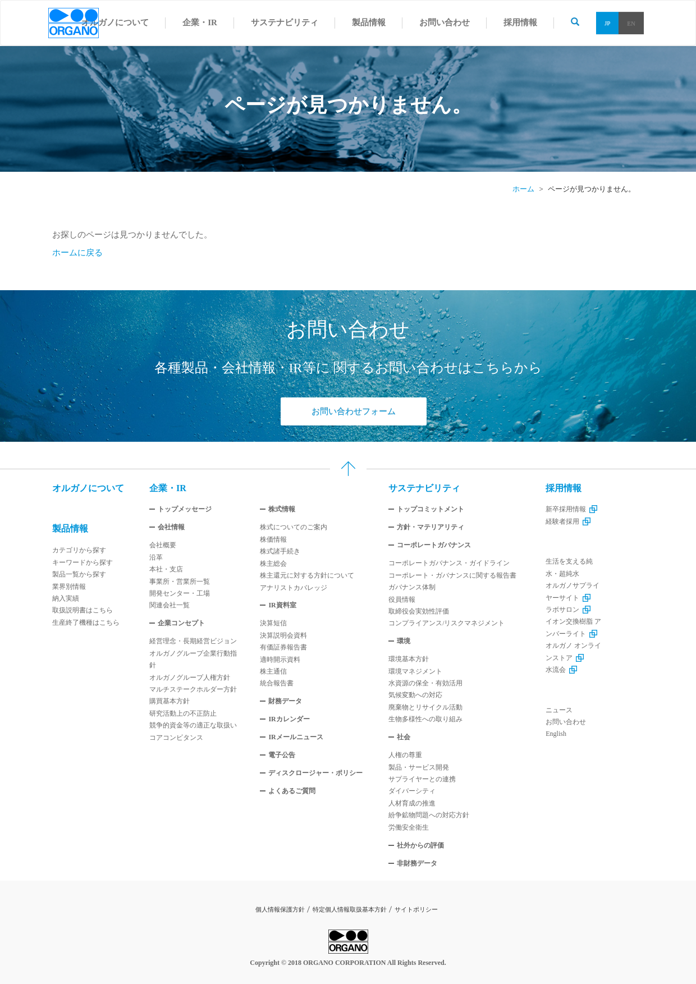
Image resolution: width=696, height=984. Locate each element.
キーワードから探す (82, 562)
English (556, 734)
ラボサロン (568, 610)
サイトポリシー (416, 909)
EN (631, 23)
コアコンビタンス (176, 738)
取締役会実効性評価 (418, 611)
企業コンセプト (181, 623)
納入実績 (65, 598)
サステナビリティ (424, 488)
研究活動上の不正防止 (183, 713)
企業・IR (167, 488)
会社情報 (171, 527)
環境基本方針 (408, 659)
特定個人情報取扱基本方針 (350, 909)
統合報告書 (277, 683)
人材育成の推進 (412, 803)
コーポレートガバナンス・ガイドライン (449, 563)
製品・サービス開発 (418, 767)
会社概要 (162, 545)
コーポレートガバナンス (434, 545)
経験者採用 (568, 521)
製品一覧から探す (79, 574)
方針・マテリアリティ (430, 527)
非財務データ (417, 863)
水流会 (561, 670)
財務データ (285, 701)
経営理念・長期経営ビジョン (193, 641)
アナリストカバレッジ (293, 588)
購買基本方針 (169, 701)
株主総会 (273, 563)
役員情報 (401, 599)
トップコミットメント (430, 509)
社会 (403, 737)
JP (607, 23)
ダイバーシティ (412, 791)
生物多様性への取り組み (425, 719)
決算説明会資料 (283, 635)
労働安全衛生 (408, 827)
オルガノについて (88, 488)
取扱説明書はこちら (82, 610)
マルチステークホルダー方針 (193, 689)
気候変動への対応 (415, 695)
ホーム (523, 189)
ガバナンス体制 (412, 587)
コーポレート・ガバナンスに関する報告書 (452, 575)
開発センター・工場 (179, 593)
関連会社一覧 (169, 605)
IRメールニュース (295, 737)
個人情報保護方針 (280, 909)
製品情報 (70, 528)
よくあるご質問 (291, 791)
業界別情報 (69, 587)
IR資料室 (282, 605)
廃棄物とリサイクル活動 (425, 707)
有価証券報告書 (283, 647)
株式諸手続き (280, 551)
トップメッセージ (185, 509)
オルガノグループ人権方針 (189, 677)
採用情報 (563, 488)
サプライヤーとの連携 (422, 779)
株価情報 (273, 539)
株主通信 (273, 671)
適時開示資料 (280, 659)
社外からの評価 (420, 845)
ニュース (559, 710)
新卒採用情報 (571, 509)
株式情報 (281, 509)
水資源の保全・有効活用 (425, 683)
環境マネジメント (415, 671)
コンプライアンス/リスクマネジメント (446, 623)
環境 (403, 641)
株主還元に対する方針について (307, 575)
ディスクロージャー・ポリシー (315, 773)
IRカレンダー (288, 719)
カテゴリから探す (79, 550)
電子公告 (281, 755)
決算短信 (273, 623)
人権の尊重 (405, 755)
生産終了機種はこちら (86, 622)
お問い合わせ (566, 722)
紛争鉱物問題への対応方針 (428, 815)
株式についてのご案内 (293, 527)
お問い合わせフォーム (354, 411)
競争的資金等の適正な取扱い (193, 725)
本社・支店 (166, 569)
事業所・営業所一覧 (179, 581)
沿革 (156, 557)
